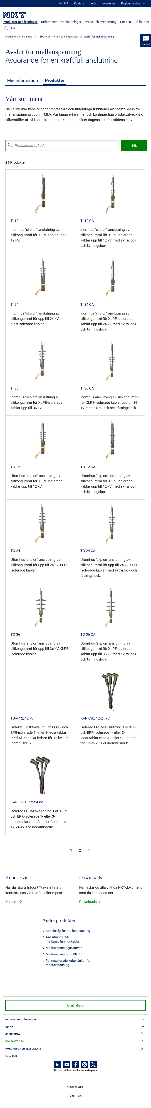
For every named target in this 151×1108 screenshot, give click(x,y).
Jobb (93, 3)
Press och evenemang (101, 22)
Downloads (90, 902)
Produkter (54, 80)
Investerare (108, 3)
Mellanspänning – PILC (61, 954)
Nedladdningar (70, 22)
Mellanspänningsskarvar (62, 948)
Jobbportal (75, 1034)
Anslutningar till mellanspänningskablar (61, 939)
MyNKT (63, 3)
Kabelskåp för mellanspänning (66, 931)
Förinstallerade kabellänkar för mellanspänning (66, 963)
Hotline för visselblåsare (75, 1048)
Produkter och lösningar (20, 22)
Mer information (22, 80)
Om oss (125, 22)
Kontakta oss (75, 1041)
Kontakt (79, 3)
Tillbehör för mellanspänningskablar (58, 36)
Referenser (49, 22)
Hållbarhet (141, 22)
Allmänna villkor (75, 1086)
